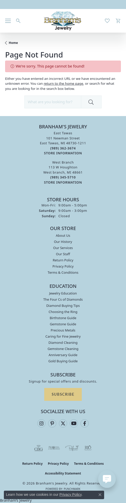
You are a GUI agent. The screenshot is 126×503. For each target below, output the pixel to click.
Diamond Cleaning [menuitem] (62, 342)
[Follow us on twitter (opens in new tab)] (63, 423)
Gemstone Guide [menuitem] (63, 324)
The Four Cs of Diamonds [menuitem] (63, 299)
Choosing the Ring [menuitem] (63, 311)
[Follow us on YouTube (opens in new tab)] (74, 423)
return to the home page (63, 83)
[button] (18, 21)
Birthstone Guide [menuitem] (63, 318)
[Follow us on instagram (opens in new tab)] (41, 423)
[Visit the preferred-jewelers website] (72, 448)
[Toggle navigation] (8, 21)
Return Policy (63, 260)
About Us (63, 235)
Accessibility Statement (63, 473)
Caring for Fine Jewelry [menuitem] (62, 336)
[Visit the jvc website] (54, 448)
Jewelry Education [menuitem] (63, 293)
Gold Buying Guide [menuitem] (63, 361)
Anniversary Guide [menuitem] (63, 355)
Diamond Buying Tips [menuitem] (63, 305)
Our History (63, 241)
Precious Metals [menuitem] (63, 330)
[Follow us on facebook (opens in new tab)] (84, 423)
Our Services (63, 247)
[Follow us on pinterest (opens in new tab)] (52, 423)
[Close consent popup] (100, 494)
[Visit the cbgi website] (38, 448)
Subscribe (63, 394)
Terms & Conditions (63, 272)
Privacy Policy (63, 266)
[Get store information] (63, 153)
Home (13, 43)
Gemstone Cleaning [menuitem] (63, 348)
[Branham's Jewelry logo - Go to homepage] (63, 21)
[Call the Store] (63, 148)
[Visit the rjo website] (88, 448)
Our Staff (63, 254)
